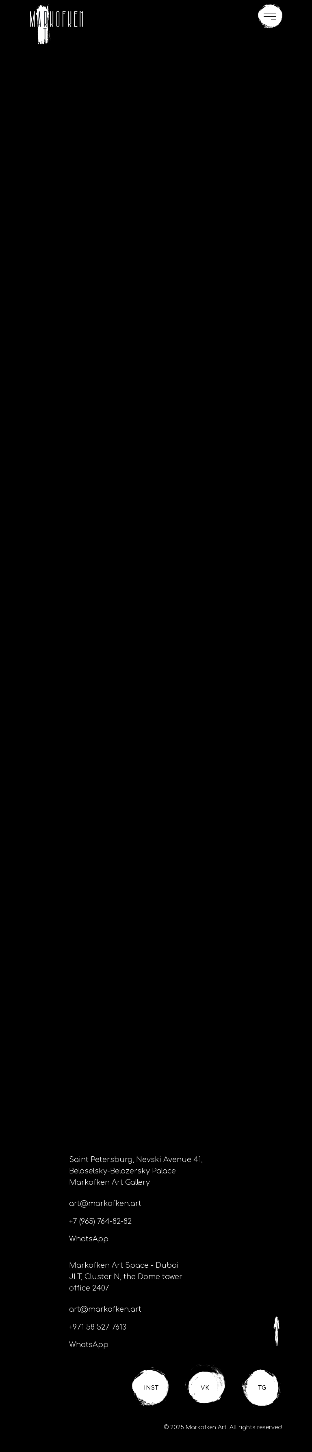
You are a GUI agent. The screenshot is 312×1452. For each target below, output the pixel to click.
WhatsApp (88, 1239)
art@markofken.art (105, 1203)
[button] (270, 16)
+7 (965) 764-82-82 (100, 1221)
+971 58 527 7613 (97, 1327)
